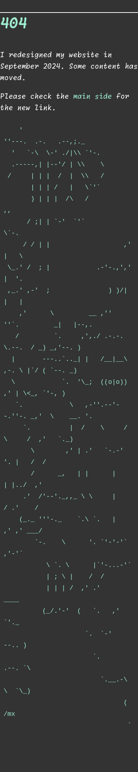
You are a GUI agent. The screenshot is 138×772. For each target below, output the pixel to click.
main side (92, 96)
